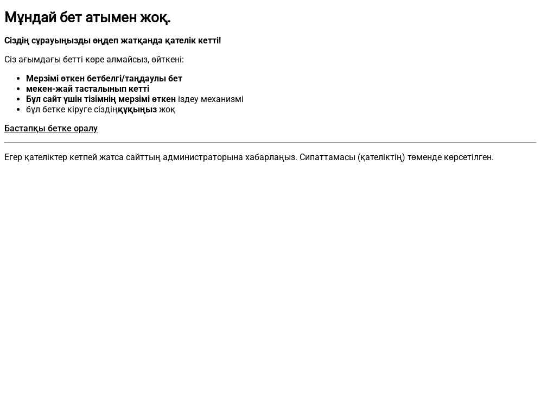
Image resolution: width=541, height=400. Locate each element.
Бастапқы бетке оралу (51, 128)
